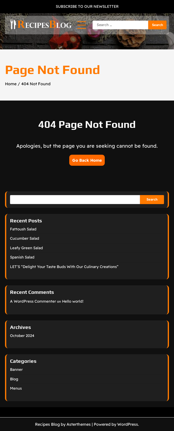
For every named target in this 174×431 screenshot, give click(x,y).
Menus (16, 388)
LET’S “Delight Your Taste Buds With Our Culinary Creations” (64, 266)
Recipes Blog (47, 424)
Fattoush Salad (23, 229)
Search (152, 199)
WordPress (127, 424)
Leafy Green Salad (26, 247)
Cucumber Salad (24, 238)
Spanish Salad (22, 257)
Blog (14, 379)
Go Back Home (87, 160)
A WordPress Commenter (33, 301)
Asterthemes (78, 424)
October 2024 (22, 335)
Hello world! (73, 301)
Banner (16, 369)
